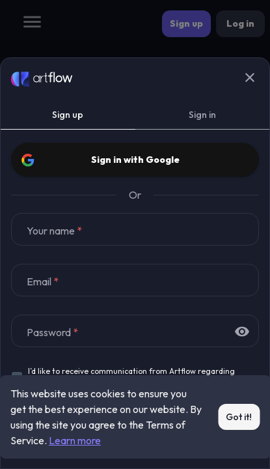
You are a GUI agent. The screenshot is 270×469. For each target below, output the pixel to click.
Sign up (68, 115)
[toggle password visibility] (242, 332)
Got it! (239, 417)
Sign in (202, 115)
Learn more (75, 440)
